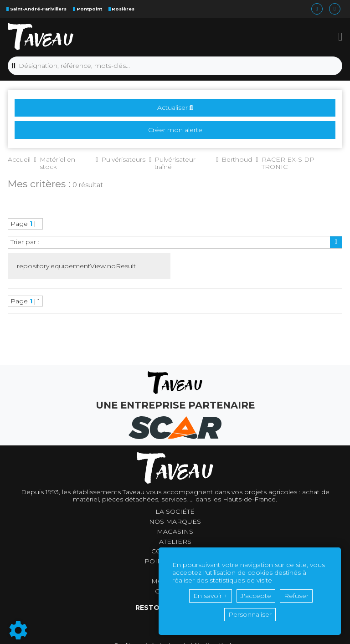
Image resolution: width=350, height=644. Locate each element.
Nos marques (175, 522)
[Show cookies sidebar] (18, 630)
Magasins (175, 532)
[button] (340, 36)
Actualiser (175, 107)
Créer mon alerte (175, 130)
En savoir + (210, 596)
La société (175, 512)
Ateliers (175, 542)
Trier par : (24, 242)
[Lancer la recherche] (13, 66)
